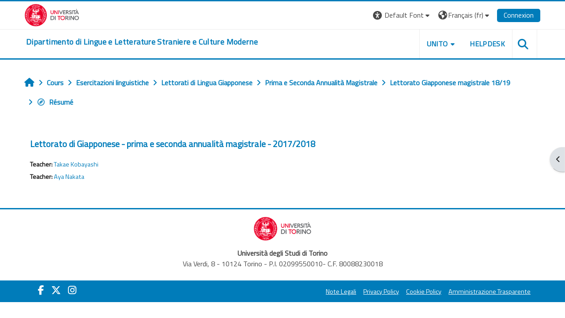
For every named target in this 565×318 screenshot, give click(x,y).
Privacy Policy (381, 291)
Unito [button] (437, 43)
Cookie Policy (423, 291)
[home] (142, 42)
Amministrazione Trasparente (489, 291)
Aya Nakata (69, 177)
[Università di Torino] (51, 14)
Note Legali (341, 291)
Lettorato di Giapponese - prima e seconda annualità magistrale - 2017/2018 (172, 144)
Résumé (55, 102)
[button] (402, 15)
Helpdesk (487, 43)
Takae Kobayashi (76, 164)
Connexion (519, 15)
